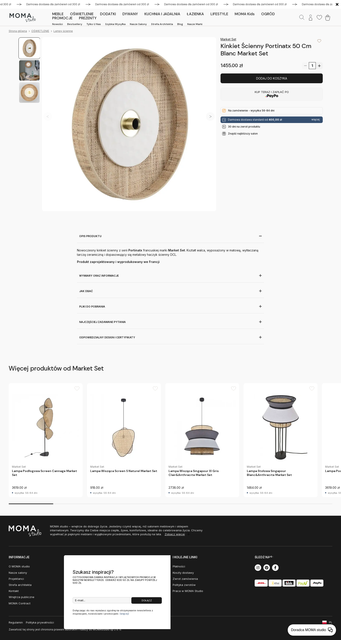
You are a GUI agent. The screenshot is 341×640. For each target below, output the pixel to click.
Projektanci (16, 578)
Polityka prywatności (40, 622)
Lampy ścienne (63, 31)
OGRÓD (268, 14)
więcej (315, 119)
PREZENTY (88, 18)
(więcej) (124, 613)
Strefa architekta (162, 24)
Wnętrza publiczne (21, 597)
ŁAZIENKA (195, 14)
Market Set (228, 39)
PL (330, 622)
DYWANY (130, 14)
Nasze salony (138, 24)
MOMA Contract (19, 603)
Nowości (57, 24)
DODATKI (108, 14)
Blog (180, 24)
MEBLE (58, 14)
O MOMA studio (19, 566)
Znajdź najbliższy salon (243, 133)
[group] (46, 440)
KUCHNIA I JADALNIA (162, 14)
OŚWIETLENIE (82, 14)
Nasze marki (194, 24)
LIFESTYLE (219, 14)
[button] (210, 116)
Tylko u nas (94, 24)
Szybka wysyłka (115, 24)
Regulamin (16, 622)
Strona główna (18, 31)
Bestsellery (74, 24)
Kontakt (14, 591)
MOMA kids (245, 14)
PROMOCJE (62, 18)
